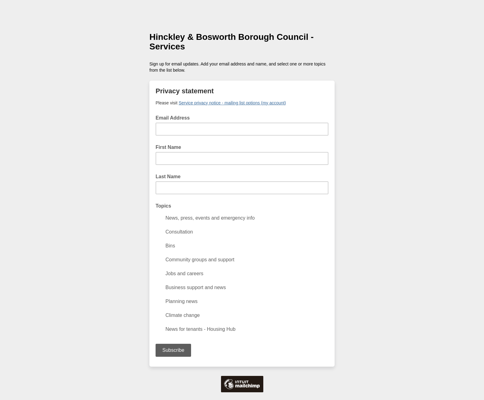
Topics (163, 205)
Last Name (168, 176)
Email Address (175, 117)
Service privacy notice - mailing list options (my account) (232, 102)
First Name (168, 147)
